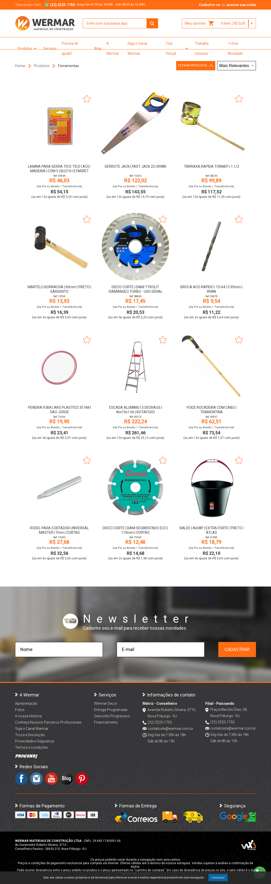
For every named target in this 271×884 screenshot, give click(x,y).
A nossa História (28, 716)
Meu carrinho (199, 23)
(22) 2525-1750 (160, 722)
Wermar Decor (105, 703)
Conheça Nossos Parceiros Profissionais (48, 722)
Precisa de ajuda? (70, 48)
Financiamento (106, 722)
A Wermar (112, 48)
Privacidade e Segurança (34, 741)
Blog (97, 48)
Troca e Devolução (30, 735)
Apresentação (26, 703)
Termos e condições (31, 747)
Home (20, 66)
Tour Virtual (178, 48)
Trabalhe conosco (202, 48)
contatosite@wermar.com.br (170, 729)
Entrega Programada (110, 710)
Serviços (50, 48)
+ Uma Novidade (235, 48)
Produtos (28, 48)
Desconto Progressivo (112, 716)
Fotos (20, 710)
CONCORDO (218, 877)
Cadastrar (237, 649)
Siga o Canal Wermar (137, 48)
